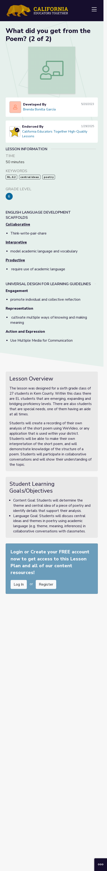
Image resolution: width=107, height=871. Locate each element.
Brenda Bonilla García (39, 109)
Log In (19, 584)
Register (46, 584)
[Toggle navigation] (94, 9)
